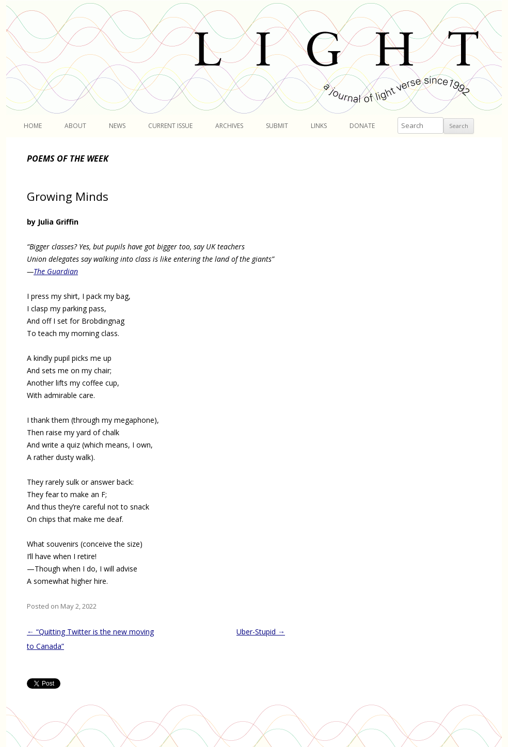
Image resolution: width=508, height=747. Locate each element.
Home (33, 125)
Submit (277, 125)
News (117, 125)
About (75, 125)
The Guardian (56, 271)
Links (319, 125)
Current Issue (170, 125)
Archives (229, 125)
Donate (362, 125)
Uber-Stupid (260, 632)
